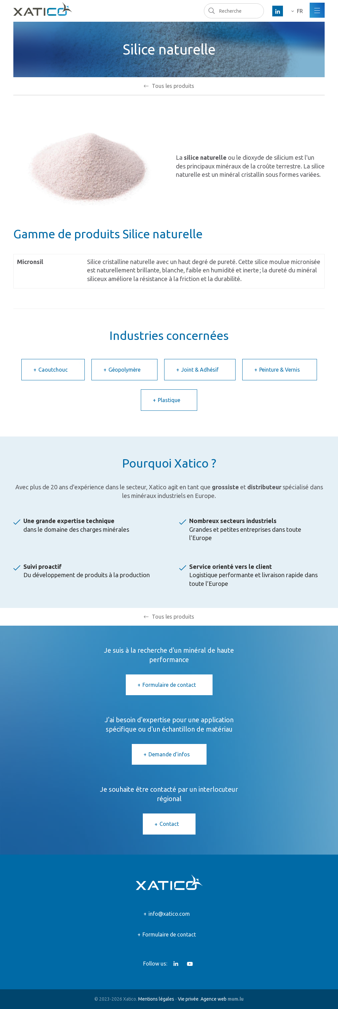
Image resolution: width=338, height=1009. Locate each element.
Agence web (214, 999)
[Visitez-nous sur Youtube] (190, 964)
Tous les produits (173, 86)
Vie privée (188, 999)
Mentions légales (156, 999)
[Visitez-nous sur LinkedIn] (277, 11)
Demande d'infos (169, 754)
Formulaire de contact (169, 685)
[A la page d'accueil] (42, 9)
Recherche (211, 11)
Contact (169, 824)
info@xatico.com (169, 914)
